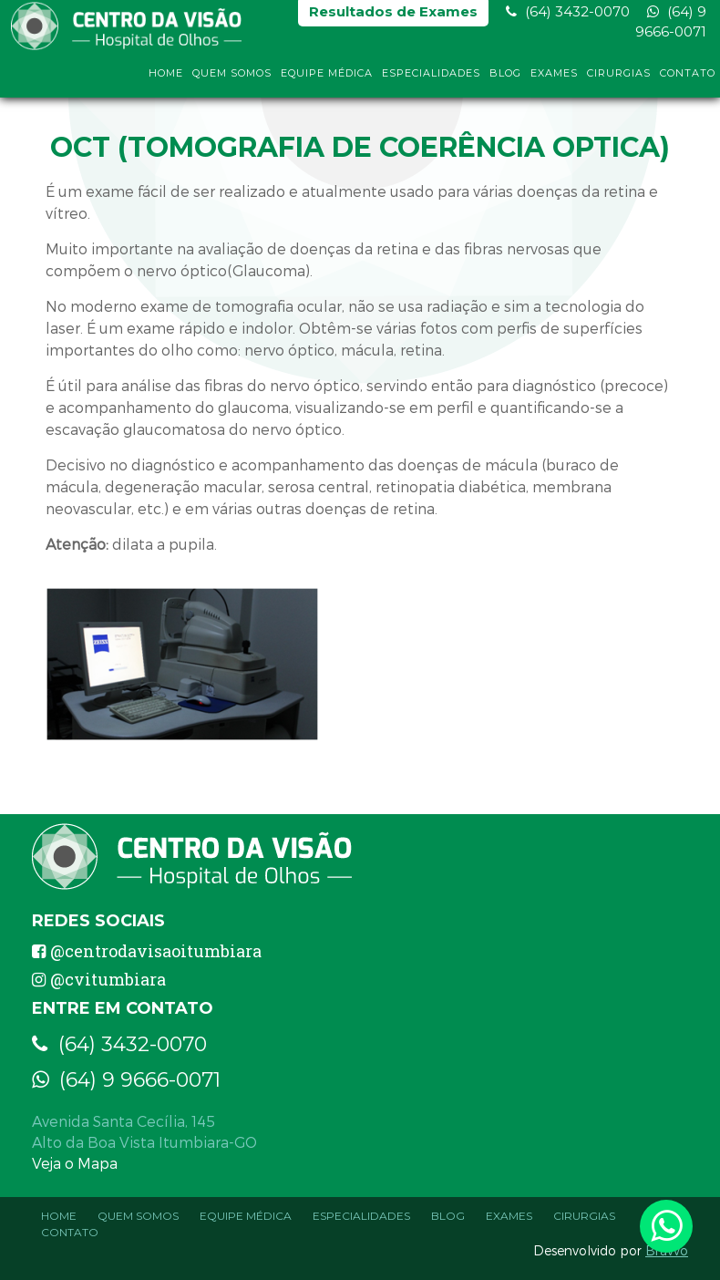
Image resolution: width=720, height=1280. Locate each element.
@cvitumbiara (99, 979)
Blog (505, 80)
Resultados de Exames (393, 18)
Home (166, 80)
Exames (554, 80)
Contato (687, 80)
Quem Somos (232, 80)
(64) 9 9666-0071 (670, 28)
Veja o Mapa (75, 1163)
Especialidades (431, 80)
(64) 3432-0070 (568, 18)
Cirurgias (619, 80)
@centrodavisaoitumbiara (147, 951)
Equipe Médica (327, 80)
